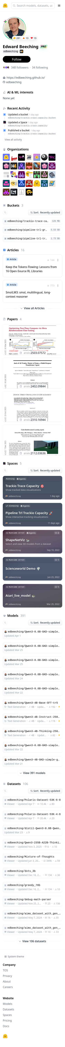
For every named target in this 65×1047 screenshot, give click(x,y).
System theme (14, 956)
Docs (6, 1026)
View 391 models (32, 773)
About (7, 981)
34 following (40, 67)
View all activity (13, 139)
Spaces (7, 1015)
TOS (5, 970)
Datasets (8, 1009)
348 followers (19, 67)
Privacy (7, 976)
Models (7, 1004)
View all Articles (32, 308)
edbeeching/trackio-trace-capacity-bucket (32, 118)
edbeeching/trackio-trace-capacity (27, 125)
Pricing (7, 1020)
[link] (32, 266)
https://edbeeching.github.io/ (26, 77)
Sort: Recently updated (45, 212)
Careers (8, 987)
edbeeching (13, 82)
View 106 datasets (32, 941)
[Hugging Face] (5, 1036)
